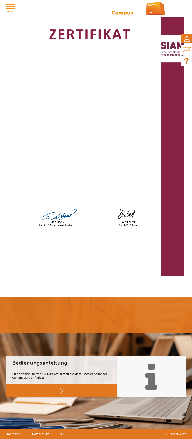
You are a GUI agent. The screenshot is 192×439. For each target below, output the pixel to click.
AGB (62, 434)
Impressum (14, 434)
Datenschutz (40, 434)
